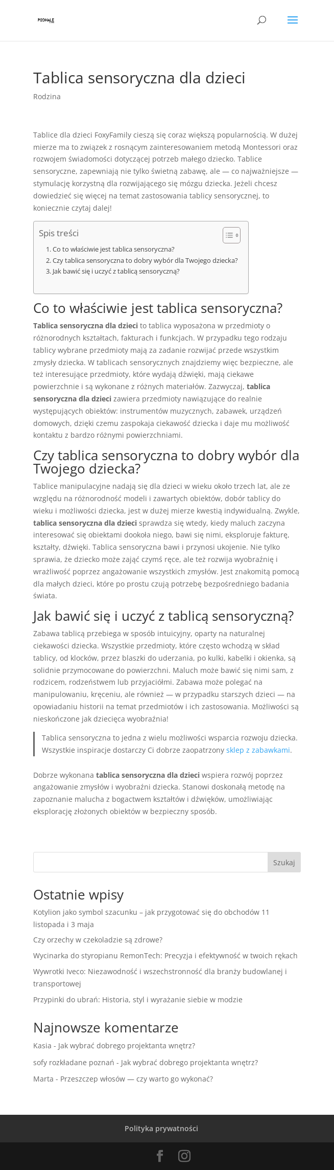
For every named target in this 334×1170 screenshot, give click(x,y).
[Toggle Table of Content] (226, 235)
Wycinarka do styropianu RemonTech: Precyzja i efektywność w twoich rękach (165, 955)
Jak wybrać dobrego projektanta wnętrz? (126, 1045)
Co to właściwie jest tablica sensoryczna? (114, 249)
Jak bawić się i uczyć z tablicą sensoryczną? (116, 271)
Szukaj (284, 862)
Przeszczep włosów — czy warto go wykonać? (136, 1079)
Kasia (42, 1045)
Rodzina (47, 96)
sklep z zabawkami (258, 750)
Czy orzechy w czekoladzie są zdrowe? (97, 939)
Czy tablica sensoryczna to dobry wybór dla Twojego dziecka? (145, 260)
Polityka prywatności (161, 1128)
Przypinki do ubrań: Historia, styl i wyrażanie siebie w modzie (138, 999)
